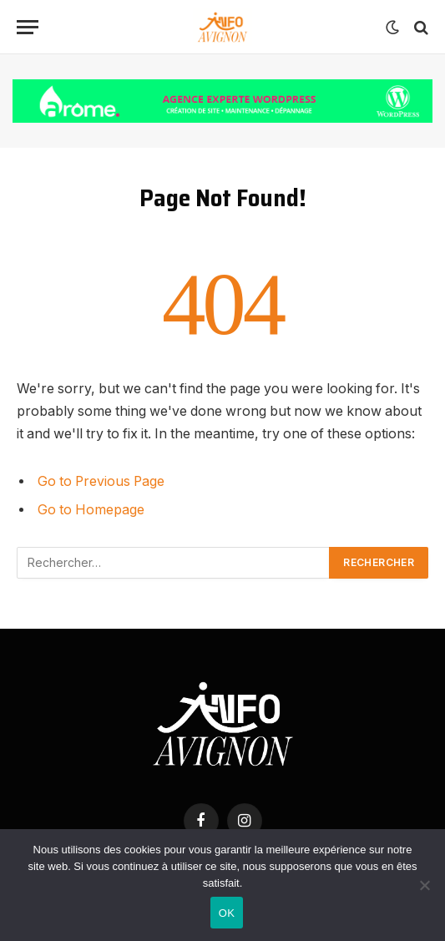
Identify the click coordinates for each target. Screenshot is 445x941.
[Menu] (27, 27)
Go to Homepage (91, 510)
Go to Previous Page (101, 481)
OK (227, 913)
